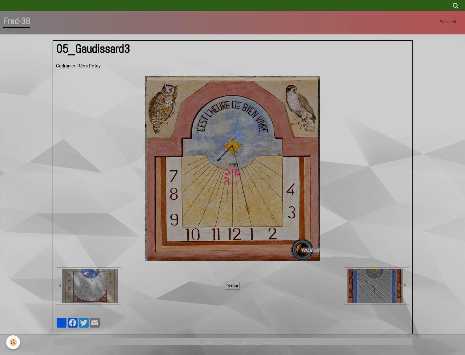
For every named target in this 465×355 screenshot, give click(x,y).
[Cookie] (13, 342)
